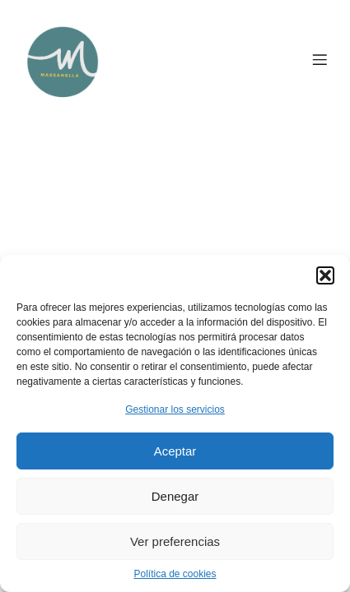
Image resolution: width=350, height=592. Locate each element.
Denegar (175, 496)
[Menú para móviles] (320, 59)
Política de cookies (174, 574)
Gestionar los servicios (175, 409)
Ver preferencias (175, 541)
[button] (325, 275)
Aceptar (175, 451)
